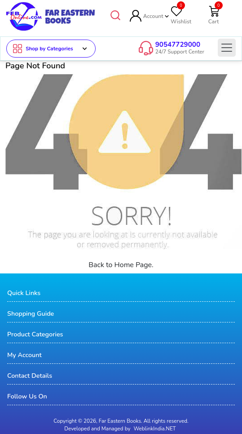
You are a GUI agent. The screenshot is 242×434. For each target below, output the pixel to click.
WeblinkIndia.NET (154, 428)
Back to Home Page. (121, 264)
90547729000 (177, 44)
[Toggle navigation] (227, 48)
